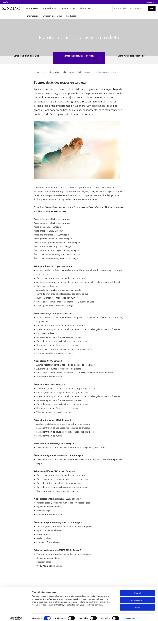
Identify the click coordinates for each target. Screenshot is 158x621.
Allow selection (137, 598)
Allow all (137, 591)
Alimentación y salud (72, 72)
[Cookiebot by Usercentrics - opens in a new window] (16, 616)
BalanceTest (39, 72)
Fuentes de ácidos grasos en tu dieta (100, 72)
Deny (137, 605)
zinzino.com (151, 2)
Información (54, 72)
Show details (129, 616)
